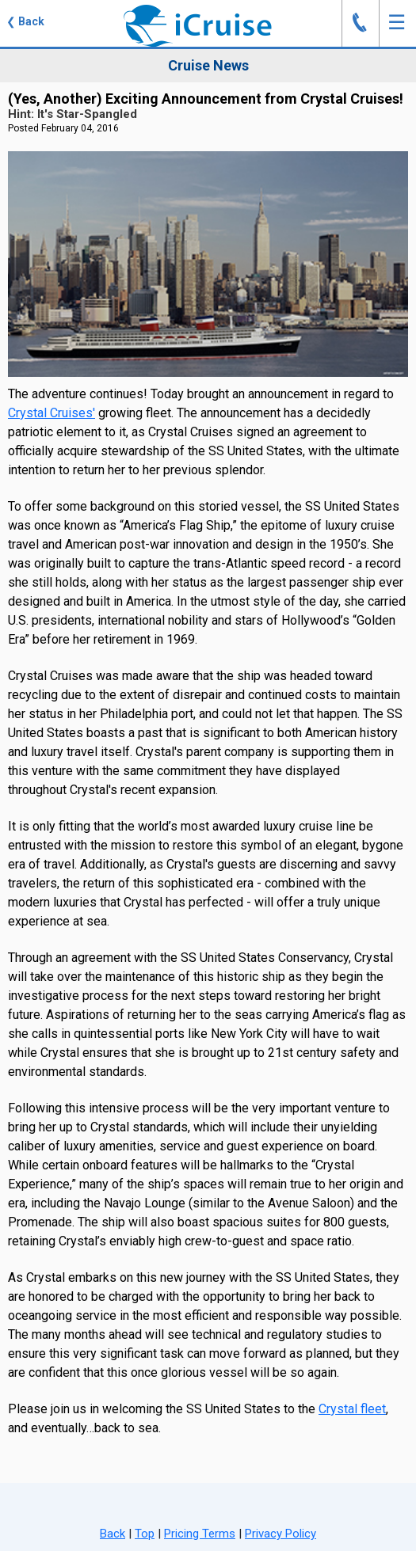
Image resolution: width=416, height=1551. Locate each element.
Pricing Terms (199, 1533)
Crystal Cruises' (51, 412)
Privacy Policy (280, 1533)
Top (145, 1533)
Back (112, 1533)
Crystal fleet (352, 1408)
